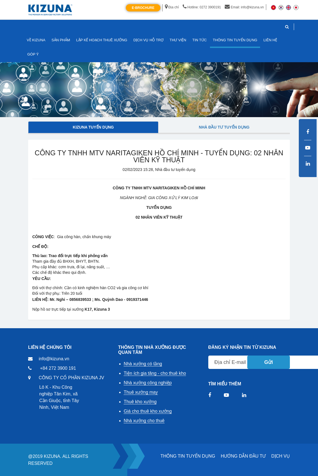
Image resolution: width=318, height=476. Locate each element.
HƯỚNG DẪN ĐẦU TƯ (243, 456)
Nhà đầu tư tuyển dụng (224, 127)
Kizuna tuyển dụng (93, 127)
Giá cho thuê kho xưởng (148, 411)
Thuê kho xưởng (140, 401)
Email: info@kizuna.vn (244, 7)
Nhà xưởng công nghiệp (148, 382)
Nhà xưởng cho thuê (144, 420)
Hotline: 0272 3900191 (202, 7)
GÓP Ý (33, 54)
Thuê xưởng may (141, 392)
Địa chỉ (172, 7)
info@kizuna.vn (54, 358)
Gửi (268, 362)
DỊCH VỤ (280, 456)
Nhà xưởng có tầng (143, 363)
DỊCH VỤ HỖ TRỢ (148, 40)
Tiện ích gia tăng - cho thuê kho (155, 373)
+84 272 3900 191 (58, 368)
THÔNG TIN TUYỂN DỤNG (187, 456)
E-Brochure (143, 8)
